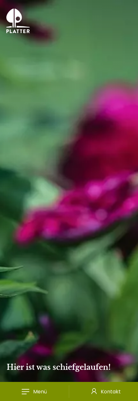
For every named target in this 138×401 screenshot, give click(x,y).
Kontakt (111, 391)
